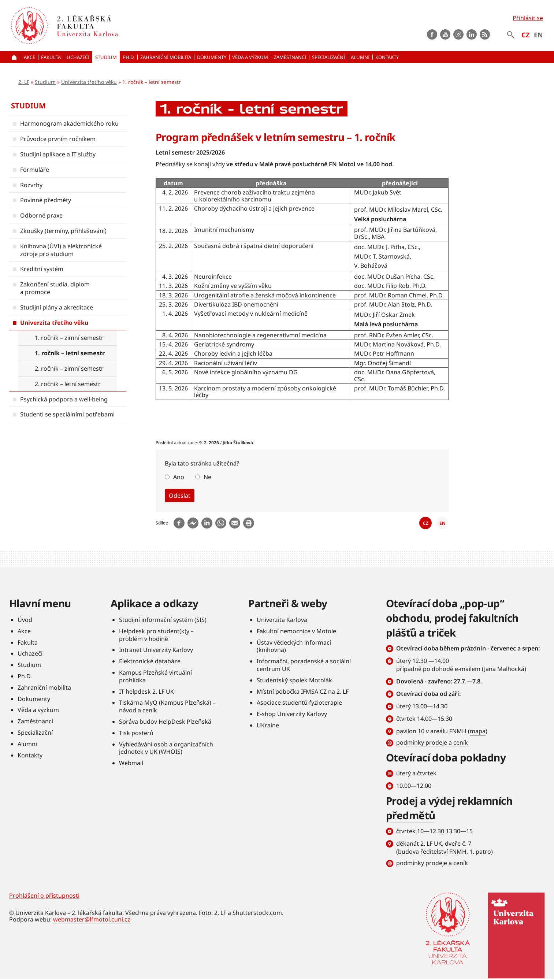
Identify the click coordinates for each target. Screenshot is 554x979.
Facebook (432, 34)
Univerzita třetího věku (89, 81)
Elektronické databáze (150, 661)
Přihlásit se (528, 18)
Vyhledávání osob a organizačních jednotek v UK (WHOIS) (166, 748)
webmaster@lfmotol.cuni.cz (91, 919)
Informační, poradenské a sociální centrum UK (304, 665)
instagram (458, 34)
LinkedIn (471, 34)
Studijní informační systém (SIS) (163, 620)
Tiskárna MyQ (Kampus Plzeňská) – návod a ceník (167, 706)
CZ (525, 34)
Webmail (131, 763)
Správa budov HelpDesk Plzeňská (165, 721)
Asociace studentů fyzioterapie (299, 702)
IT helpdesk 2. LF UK (146, 691)
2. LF (23, 81)
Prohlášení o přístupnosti (44, 895)
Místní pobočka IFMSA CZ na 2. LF (303, 691)
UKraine (268, 725)
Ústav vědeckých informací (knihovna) (294, 646)
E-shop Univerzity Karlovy (292, 714)
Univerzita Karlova (282, 620)
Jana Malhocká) (505, 669)
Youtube (445, 34)
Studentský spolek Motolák (294, 680)
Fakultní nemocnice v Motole (296, 631)
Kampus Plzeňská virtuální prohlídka (155, 676)
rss (485, 34)
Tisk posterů (136, 733)
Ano (178, 477)
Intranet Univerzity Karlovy (156, 650)
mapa (478, 731)
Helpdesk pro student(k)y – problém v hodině (156, 635)
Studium (45, 81)
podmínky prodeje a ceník (432, 742)
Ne (207, 477)
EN (538, 34)
